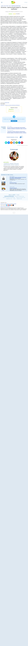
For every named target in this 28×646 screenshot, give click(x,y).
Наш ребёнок (8, 206)
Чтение (18, 194)
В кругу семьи (9, 126)
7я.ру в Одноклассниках (11, 205)
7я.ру (13, 205)
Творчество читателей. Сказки (19, 196)
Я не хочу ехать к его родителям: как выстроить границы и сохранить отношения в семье (16, 128)
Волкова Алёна (7, 102)
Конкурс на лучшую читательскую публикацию (12, 105)
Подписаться (14, 120)
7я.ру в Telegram (6, 205)
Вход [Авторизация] (26, 2)
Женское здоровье (10, 130)
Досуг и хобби (12, 194)
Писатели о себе (19, 198)
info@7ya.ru (2, 203)
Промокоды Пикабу (13, 203)
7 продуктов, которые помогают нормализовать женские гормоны (16, 132)
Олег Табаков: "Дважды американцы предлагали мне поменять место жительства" (18, 178)
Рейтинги (2, 206)
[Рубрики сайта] (1, 2)
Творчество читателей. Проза (9, 196)
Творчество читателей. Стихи (20, 197)
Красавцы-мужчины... (13, 182)
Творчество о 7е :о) (9, 198)
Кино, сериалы (12, 176)
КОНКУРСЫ (2, 105)
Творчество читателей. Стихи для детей (9, 197)
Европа (11, 181)
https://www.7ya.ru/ (7, 203)
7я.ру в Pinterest (8, 205)
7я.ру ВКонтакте (10, 205)
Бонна (4, 206)
